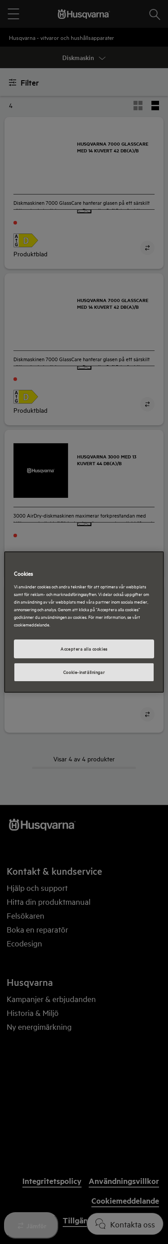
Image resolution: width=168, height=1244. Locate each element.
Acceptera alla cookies (84, 648)
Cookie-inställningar (84, 671)
